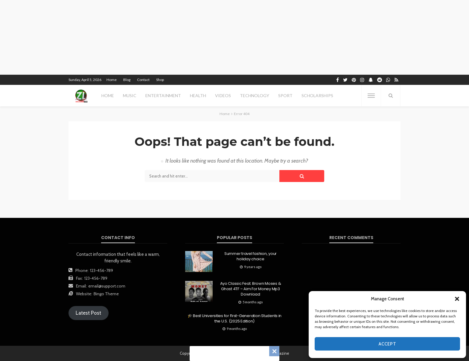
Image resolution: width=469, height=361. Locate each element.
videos (223, 95)
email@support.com (106, 286)
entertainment (163, 95)
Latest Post (88, 313)
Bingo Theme (106, 293)
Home (111, 79)
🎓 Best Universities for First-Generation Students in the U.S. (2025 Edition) (234, 318)
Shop (160, 79)
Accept (387, 344)
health (198, 95)
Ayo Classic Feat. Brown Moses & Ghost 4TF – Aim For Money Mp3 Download (250, 289)
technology (254, 95)
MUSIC (129, 95)
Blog (126, 79)
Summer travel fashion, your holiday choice (250, 256)
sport (285, 95)
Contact (143, 79)
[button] (457, 299)
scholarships (317, 95)
